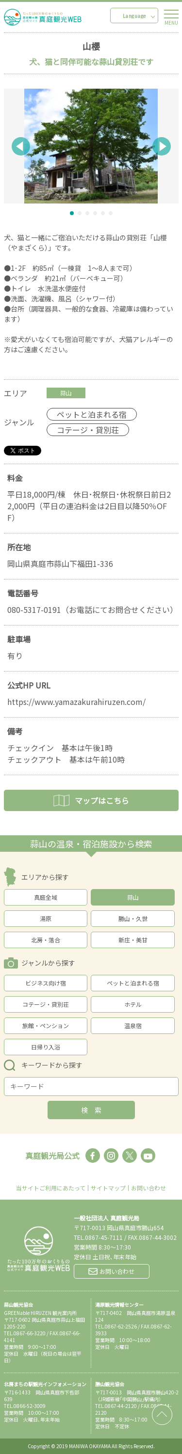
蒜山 (133, 897)
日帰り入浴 (45, 1047)
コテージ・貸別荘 (45, 1004)
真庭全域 (45, 897)
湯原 (45, 918)
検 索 (91, 1110)
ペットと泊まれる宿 (133, 983)
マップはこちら (91, 801)
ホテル (133, 1004)
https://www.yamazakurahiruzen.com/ (76, 701)
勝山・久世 (133, 918)
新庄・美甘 (133, 940)
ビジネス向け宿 (45, 983)
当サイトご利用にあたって (50, 1188)
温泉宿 (133, 1025)
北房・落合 (45, 940)
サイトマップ (108, 1188)
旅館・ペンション (45, 1025)
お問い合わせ (148, 1188)
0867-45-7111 (104, 1237)
